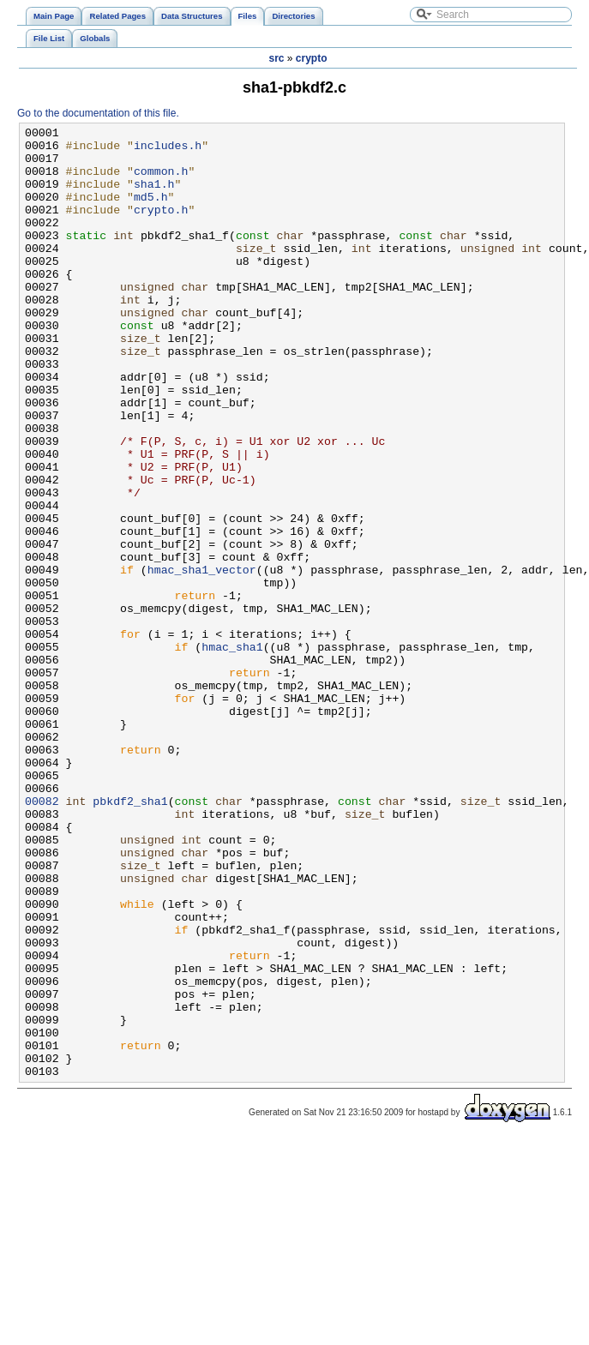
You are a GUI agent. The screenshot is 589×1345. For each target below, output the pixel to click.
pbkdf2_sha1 (130, 937)
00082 (42, 937)
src (276, 58)
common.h (161, 181)
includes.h (167, 150)
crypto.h (161, 227)
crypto (312, 58)
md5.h (151, 211)
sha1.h (154, 196)
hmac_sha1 (231, 752)
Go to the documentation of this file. (98, 113)
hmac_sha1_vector (201, 659)
